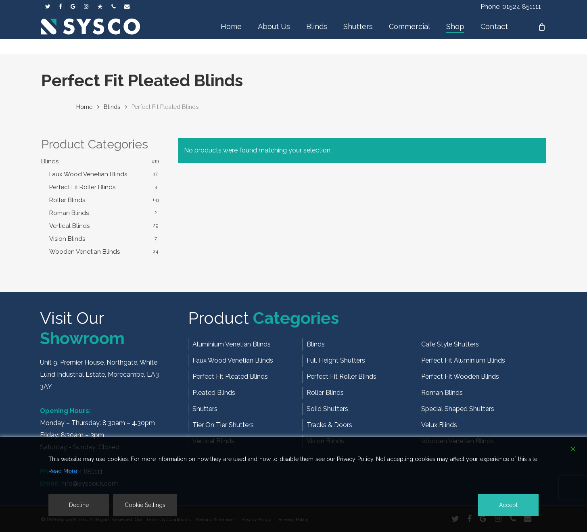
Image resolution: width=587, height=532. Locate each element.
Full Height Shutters (336, 360)
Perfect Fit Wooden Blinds (460, 376)
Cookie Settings (145, 505)
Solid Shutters (327, 409)
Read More (62, 471)
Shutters (204, 409)
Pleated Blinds (213, 392)
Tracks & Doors (329, 425)
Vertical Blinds (69, 225)
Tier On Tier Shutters (223, 425)
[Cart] (541, 34)
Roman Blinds (69, 213)
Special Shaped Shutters (457, 409)
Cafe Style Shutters (450, 344)
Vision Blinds (67, 238)
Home (84, 106)
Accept (508, 505)
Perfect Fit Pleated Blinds (230, 376)
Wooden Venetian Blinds (84, 251)
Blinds (112, 106)
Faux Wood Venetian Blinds (88, 174)
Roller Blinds (67, 200)
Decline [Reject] (79, 505)
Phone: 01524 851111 (510, 6)
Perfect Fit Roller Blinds (82, 187)
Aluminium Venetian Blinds (231, 344)
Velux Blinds (439, 425)
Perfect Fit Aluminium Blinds (463, 360)
